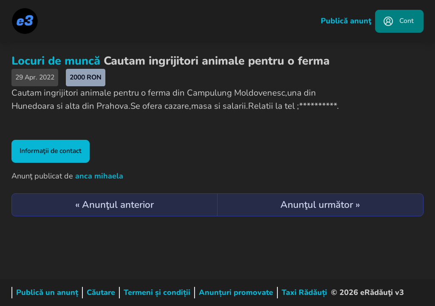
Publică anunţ (346, 21)
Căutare (101, 292)
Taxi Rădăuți (304, 292)
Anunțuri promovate (236, 292)
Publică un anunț (47, 292)
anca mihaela (99, 176)
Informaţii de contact (51, 151)
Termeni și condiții (157, 292)
